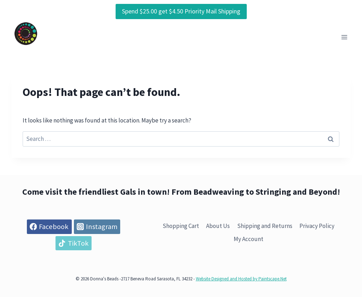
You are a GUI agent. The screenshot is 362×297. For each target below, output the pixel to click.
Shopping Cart (181, 226)
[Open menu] (344, 37)
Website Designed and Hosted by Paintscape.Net (241, 279)
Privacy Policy (316, 226)
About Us (218, 226)
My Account (248, 239)
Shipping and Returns (264, 226)
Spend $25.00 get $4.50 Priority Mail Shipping (181, 11)
